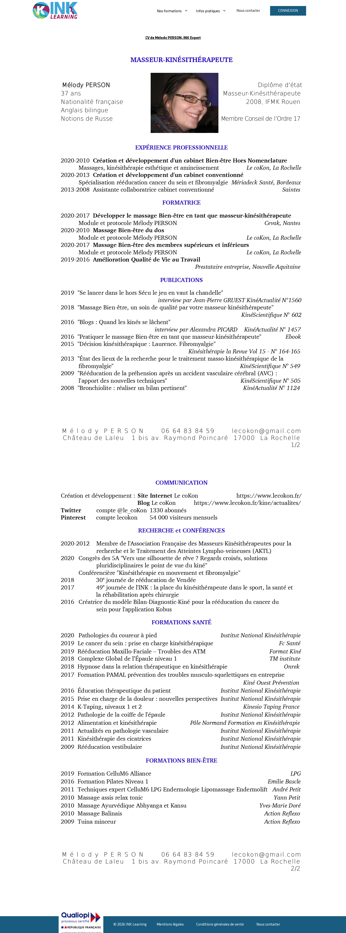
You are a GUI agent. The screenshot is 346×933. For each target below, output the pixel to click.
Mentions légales (170, 924)
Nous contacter (248, 11)
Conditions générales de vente (220, 924)
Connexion (288, 11)
